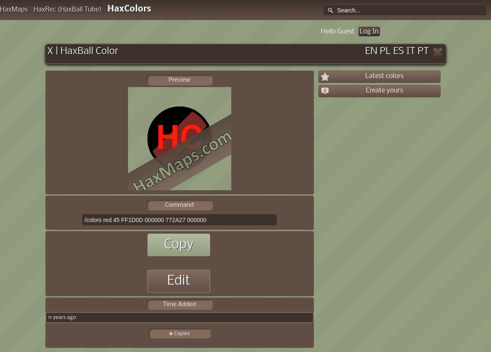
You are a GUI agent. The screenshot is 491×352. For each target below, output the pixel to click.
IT (410, 51)
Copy (179, 245)
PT (423, 51)
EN (371, 51)
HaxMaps (14, 9)
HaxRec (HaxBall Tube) (67, 9)
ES (398, 51)
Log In (369, 31)
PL (385, 51)
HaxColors (129, 9)
